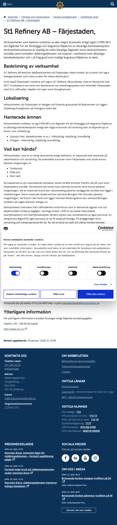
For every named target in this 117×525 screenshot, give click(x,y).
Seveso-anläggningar (65, 17)
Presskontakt (12, 368)
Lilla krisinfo (68, 392)
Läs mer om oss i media (78, 510)
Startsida (13, 17)
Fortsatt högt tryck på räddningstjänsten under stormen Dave (29, 471)
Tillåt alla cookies (95, 294)
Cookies (66, 371)
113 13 (93, 415)
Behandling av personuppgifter (78, 361)
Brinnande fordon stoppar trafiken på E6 (86, 478)
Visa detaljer (101, 284)
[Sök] (112, 3)
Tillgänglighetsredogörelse (76, 366)
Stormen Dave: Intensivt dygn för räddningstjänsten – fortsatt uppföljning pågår (29, 456)
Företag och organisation (35, 17)
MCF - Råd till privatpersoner (77, 397)
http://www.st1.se (14, 329)
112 (79, 412)
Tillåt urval (58, 294)
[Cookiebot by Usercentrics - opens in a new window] (100, 228)
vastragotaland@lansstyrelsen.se (80, 303)
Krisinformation (70, 386)
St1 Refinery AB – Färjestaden (23, 20)
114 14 (95, 419)
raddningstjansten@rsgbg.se (20, 398)
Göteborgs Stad (89, 17)
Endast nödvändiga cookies (21, 294)
